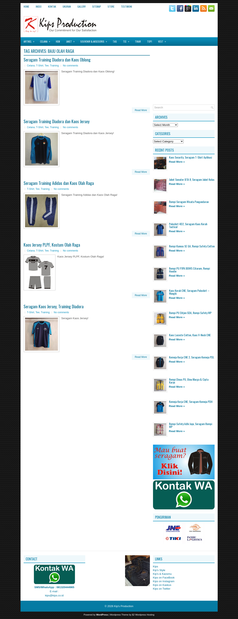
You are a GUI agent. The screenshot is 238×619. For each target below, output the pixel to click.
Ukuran (67, 6)
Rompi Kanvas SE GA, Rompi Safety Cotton (192, 246)
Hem (58, 41)
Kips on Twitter (161, 588)
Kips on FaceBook (164, 577)
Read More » (177, 161)
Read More (141, 110)
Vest (163, 40)
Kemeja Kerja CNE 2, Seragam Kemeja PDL (191, 357)
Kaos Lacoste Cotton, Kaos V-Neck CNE (190, 335)
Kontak (52, 6)
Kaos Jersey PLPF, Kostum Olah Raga (52, 245)
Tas (115, 41)
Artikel (30, 40)
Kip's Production (123, 606)
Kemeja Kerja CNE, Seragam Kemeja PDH (191, 401)
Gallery (81, 6)
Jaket (71, 40)
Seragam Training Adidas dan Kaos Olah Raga (59, 183)
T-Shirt (39, 65)
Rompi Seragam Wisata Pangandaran (189, 201)
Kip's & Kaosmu (162, 573)
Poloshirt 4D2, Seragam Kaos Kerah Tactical (188, 225)
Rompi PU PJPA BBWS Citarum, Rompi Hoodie (189, 269)
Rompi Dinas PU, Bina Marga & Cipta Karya (188, 380)
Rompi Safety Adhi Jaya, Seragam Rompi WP (190, 425)
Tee (127, 40)
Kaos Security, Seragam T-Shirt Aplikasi (190, 157)
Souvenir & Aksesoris (95, 40)
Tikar (138, 41)
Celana (46, 40)
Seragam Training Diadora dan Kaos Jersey (57, 121)
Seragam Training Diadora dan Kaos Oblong (57, 60)
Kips (155, 566)
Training (54, 65)
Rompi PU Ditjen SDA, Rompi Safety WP (190, 313)
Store (111, 6)
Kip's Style (159, 570)
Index (38, 6)
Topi (149, 41)
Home (26, 6)
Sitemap (96, 6)
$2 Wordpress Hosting (143, 614)
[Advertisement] (166, 22)
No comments (70, 65)
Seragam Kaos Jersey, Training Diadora (54, 306)
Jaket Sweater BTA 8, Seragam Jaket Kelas (191, 179)
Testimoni (126, 6)
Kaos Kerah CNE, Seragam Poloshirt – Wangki (189, 292)
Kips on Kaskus (162, 585)
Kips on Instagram (164, 581)
